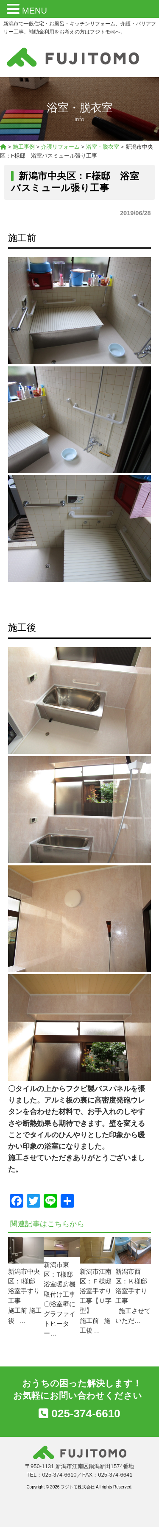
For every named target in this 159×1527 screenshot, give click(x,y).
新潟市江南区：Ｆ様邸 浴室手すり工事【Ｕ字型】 (99, 1291)
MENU (34, 10)
